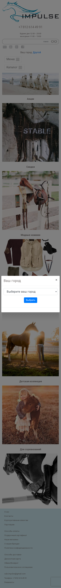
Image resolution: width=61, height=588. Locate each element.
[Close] (56, 280)
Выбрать (30, 300)
